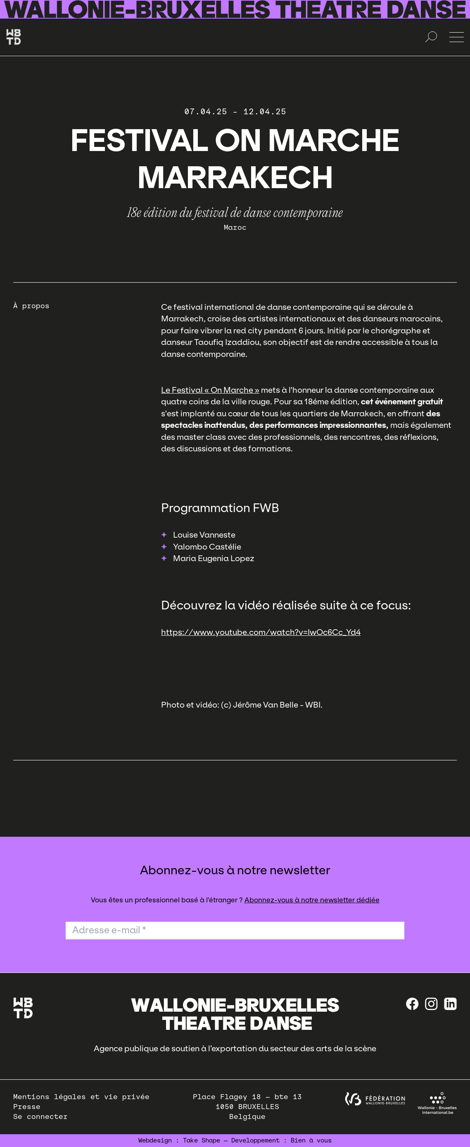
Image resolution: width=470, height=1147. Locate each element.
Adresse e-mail (109, 930)
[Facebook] (412, 1004)
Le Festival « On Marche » (210, 389)
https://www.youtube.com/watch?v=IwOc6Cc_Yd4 (261, 632)
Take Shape (201, 1140)
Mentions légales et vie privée (81, 1097)
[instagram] (431, 1004)
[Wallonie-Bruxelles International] (437, 1103)
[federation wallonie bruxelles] (375, 1099)
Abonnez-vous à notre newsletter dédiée (312, 900)
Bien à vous (311, 1140)
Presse (26, 1107)
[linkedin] (450, 1004)
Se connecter (40, 1117)
